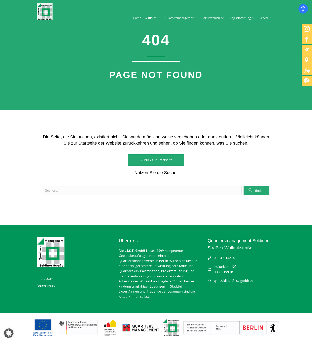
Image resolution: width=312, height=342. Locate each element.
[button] (159, 18)
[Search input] (142, 190)
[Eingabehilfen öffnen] (303, 9)
